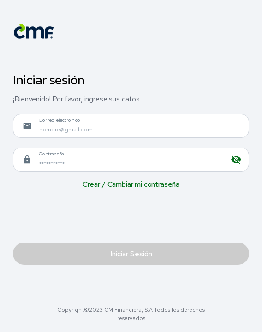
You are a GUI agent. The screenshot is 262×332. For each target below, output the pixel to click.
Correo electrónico (60, 120)
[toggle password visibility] (236, 159)
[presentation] (83, 215)
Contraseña (52, 153)
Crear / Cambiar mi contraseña (131, 184)
